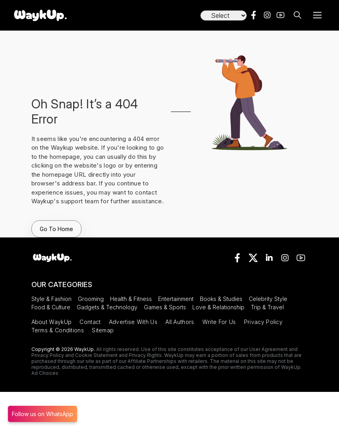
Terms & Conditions (57, 330)
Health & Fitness (131, 298)
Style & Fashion (51, 298)
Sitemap (103, 330)
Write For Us (219, 321)
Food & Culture (50, 307)
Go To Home (56, 229)
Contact (90, 321)
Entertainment (176, 298)
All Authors (179, 321)
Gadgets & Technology (107, 307)
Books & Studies (221, 298)
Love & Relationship (218, 307)
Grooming (91, 298)
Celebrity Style (268, 298)
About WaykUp (51, 321)
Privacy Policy (263, 321)
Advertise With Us (133, 321)
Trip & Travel (267, 307)
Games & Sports (165, 307)
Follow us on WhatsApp (42, 414)
